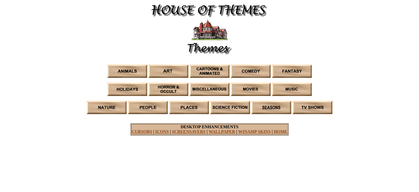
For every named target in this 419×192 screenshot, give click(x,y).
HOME (280, 131)
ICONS (162, 131)
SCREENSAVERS (188, 131)
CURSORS (142, 131)
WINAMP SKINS (254, 131)
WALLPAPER (222, 131)
